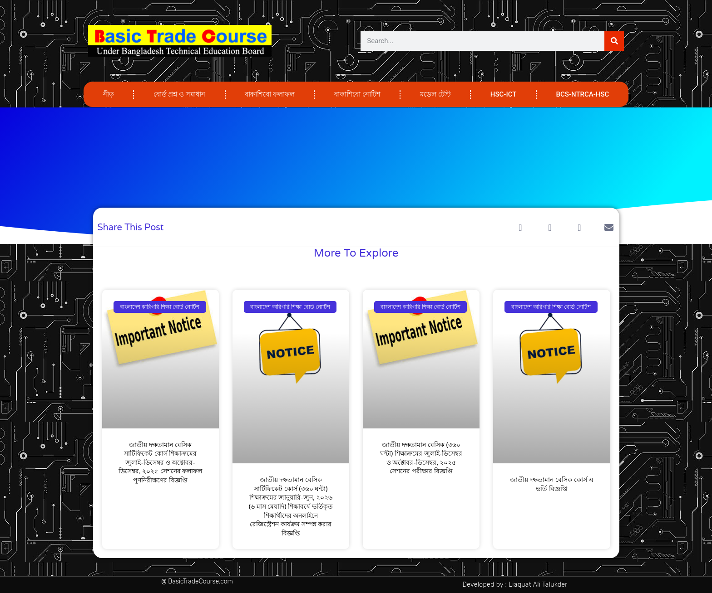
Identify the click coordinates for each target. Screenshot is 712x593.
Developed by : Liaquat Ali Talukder (514, 584)
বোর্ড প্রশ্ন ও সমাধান (179, 94)
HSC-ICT (503, 94)
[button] (520, 227)
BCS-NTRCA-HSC (582, 94)
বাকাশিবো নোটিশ (357, 94)
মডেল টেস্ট (435, 94)
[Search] (614, 41)
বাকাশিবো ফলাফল (270, 94)
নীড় (108, 94)
